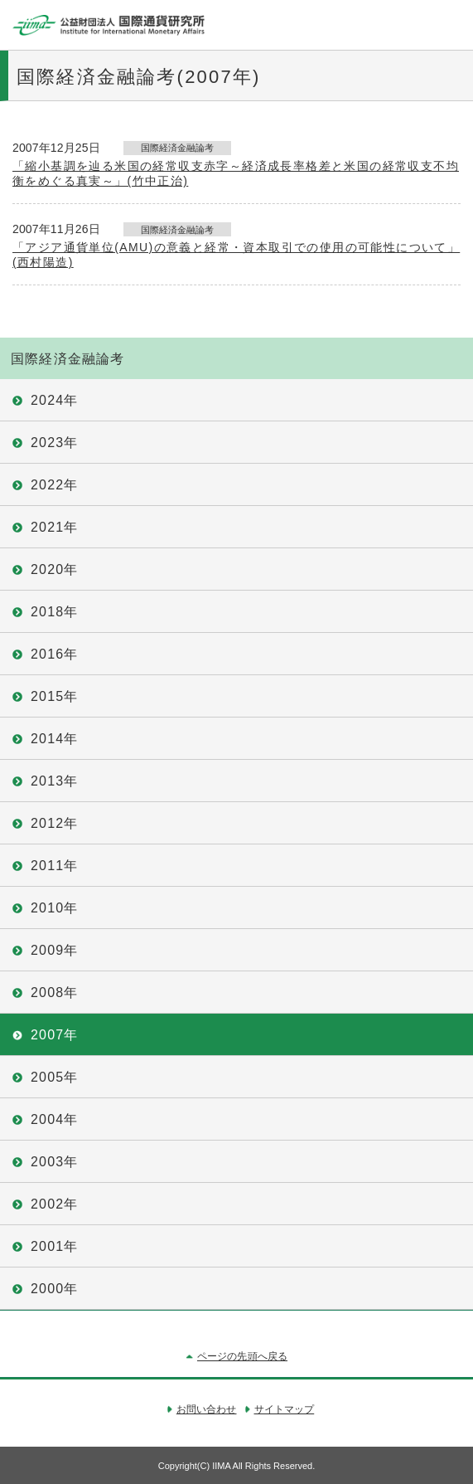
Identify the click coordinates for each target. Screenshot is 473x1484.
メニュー (448, 25)
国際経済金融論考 (68, 359)
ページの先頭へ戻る (242, 1356)
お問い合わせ (206, 1409)
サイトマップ (284, 1409)
